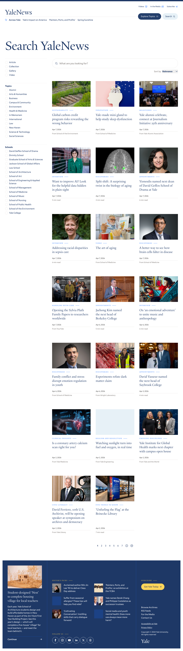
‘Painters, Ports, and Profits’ (62, 19)
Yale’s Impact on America (35, 19)
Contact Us (146, 617)
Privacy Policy (146, 627)
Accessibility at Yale (149, 623)
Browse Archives (149, 607)
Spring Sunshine (85, 19)
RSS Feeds (146, 610)
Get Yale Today (153, 586)
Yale (145, 642)
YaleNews (18, 13)
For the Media (148, 614)
